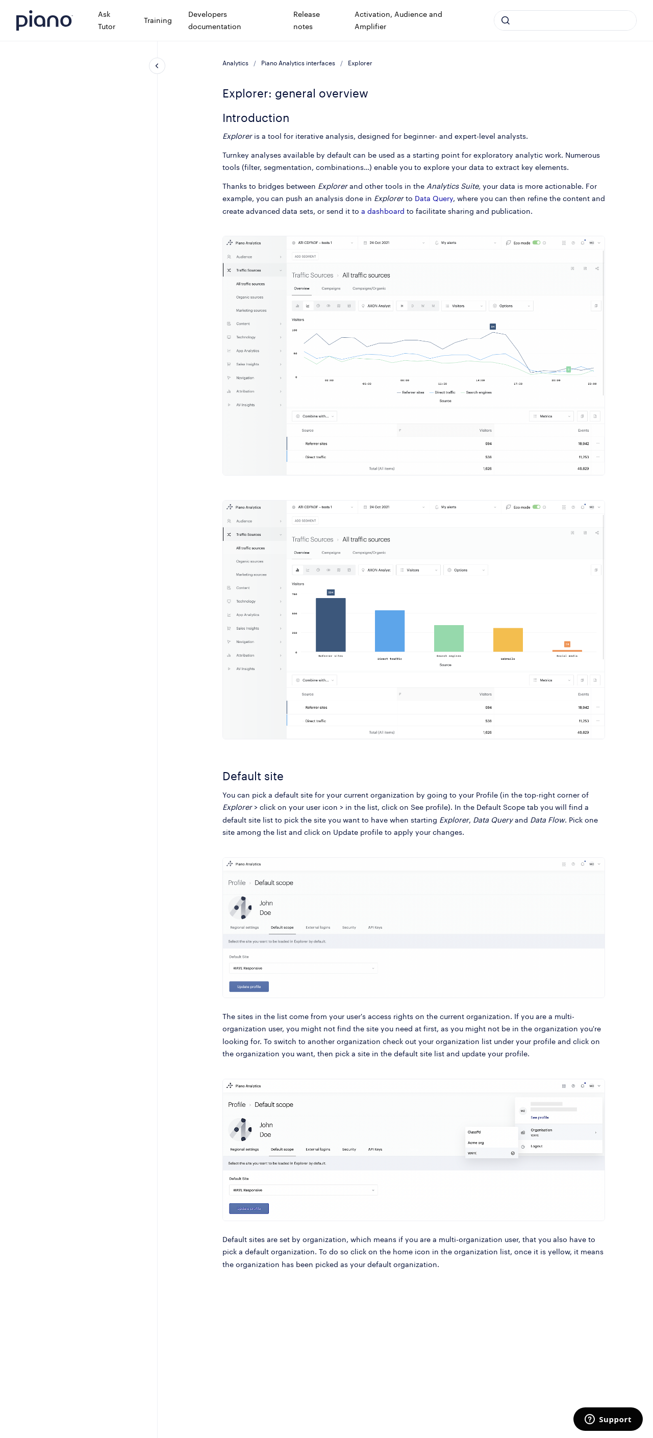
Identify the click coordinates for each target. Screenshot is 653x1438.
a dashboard (383, 211)
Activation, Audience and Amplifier (398, 20)
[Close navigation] (157, 66)
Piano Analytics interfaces (298, 63)
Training (158, 20)
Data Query (434, 198)
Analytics (235, 63)
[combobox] (565, 20)
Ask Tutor (106, 20)
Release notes (306, 20)
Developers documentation (214, 20)
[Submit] (505, 20)
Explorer (360, 63)
